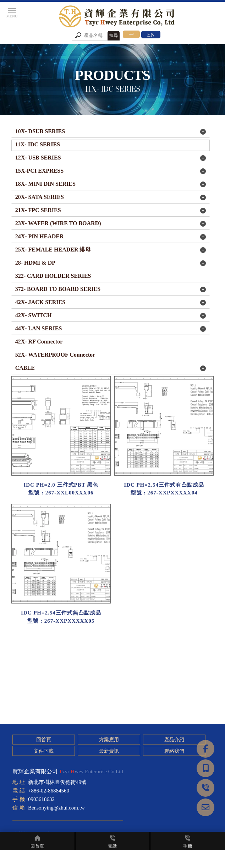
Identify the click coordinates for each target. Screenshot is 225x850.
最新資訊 (108, 751)
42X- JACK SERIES (40, 302)
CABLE (25, 368)
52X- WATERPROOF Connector (55, 355)
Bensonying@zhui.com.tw (56, 808)
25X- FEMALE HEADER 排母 (53, 250)
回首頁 (43, 739)
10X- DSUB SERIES (40, 131)
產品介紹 (173, 739)
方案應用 (108, 739)
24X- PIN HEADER (39, 236)
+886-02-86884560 (48, 791)
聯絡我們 (173, 751)
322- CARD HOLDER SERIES (53, 276)
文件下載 (43, 751)
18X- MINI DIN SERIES (45, 184)
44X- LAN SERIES (38, 328)
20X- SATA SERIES (39, 197)
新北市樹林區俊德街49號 (57, 782)
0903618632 (41, 799)
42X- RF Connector (39, 342)
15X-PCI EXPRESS (39, 171)
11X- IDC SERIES (37, 144)
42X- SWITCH (33, 315)
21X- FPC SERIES (38, 210)
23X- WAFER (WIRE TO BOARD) (58, 223)
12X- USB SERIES (38, 158)
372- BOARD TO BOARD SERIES (57, 289)
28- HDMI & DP (35, 263)
